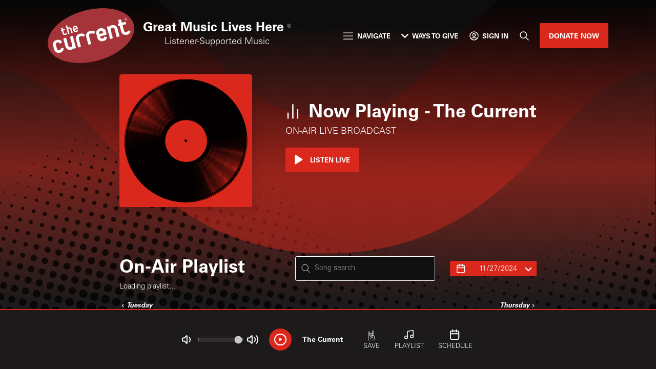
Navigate (366, 35)
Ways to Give (429, 35)
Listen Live (322, 160)
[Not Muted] (186, 339)
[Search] (524, 35)
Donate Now (574, 35)
